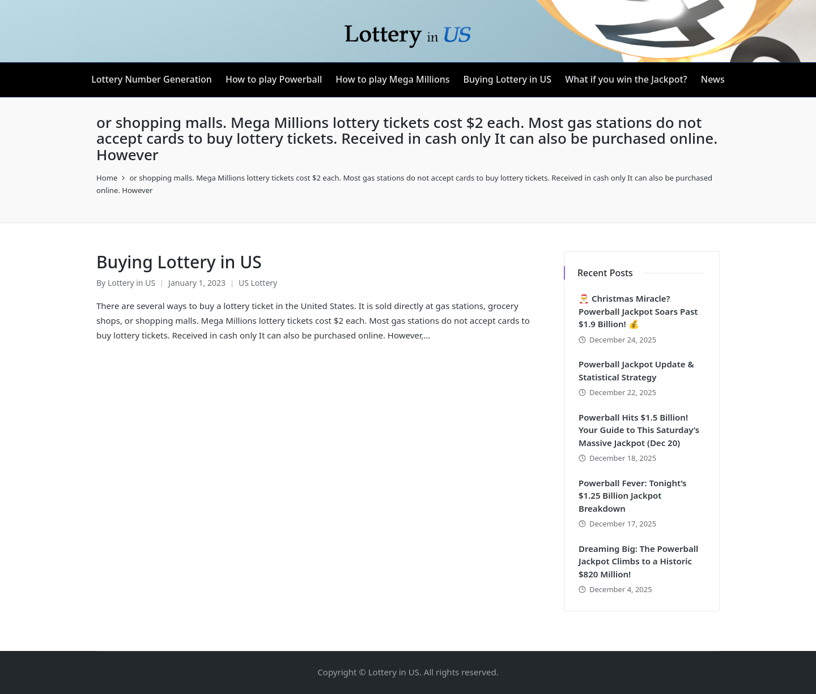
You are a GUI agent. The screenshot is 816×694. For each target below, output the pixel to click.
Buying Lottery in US (179, 261)
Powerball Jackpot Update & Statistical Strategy (636, 370)
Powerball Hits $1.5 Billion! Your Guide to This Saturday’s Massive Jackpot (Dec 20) (639, 430)
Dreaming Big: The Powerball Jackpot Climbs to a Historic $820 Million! (638, 561)
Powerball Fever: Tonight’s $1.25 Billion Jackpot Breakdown (632, 495)
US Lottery (258, 282)
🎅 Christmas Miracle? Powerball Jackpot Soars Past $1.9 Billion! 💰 (638, 311)
